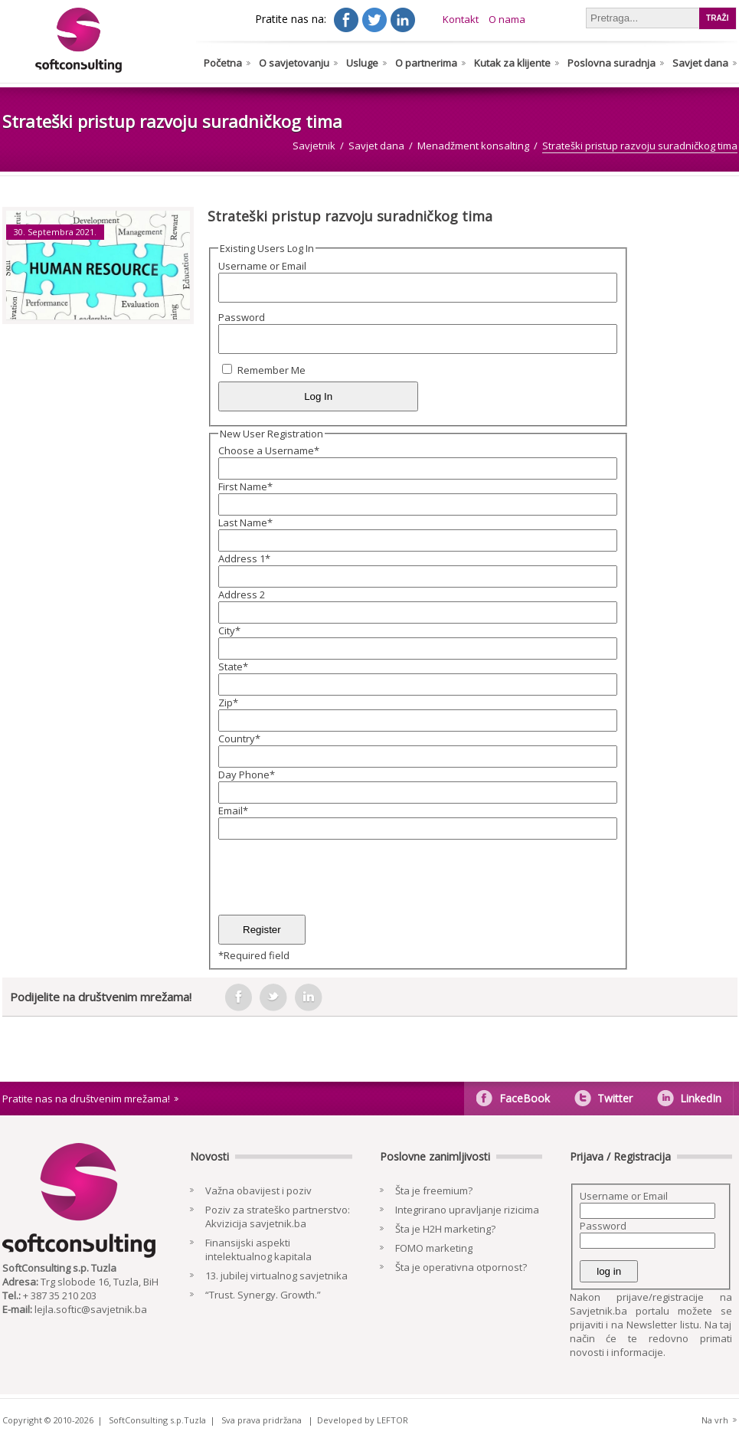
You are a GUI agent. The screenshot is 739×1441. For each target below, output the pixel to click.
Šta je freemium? (434, 1190)
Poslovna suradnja (611, 63)
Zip (228, 702)
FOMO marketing (434, 1248)
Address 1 (244, 558)
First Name (245, 486)
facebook (238, 997)
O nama (507, 19)
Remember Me (271, 370)
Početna (223, 63)
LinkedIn (700, 1098)
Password (241, 317)
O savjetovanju (294, 63)
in (308, 997)
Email (233, 810)
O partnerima (426, 63)
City (229, 630)
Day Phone (246, 774)
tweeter (273, 997)
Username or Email (262, 266)
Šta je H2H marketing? (445, 1229)
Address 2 (241, 594)
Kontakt (461, 19)
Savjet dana (700, 63)
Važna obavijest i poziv (258, 1190)
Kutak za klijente (512, 63)
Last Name (245, 522)
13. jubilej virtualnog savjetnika (276, 1275)
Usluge (362, 63)
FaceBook (524, 1098)
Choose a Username (268, 450)
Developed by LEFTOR (362, 1420)
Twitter (615, 1098)
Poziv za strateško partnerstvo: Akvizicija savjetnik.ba (277, 1216)
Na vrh (714, 1420)
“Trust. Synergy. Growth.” (263, 1295)
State (233, 666)
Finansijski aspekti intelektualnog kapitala (258, 1249)
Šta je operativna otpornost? (461, 1267)
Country (239, 738)
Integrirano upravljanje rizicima (467, 1210)
